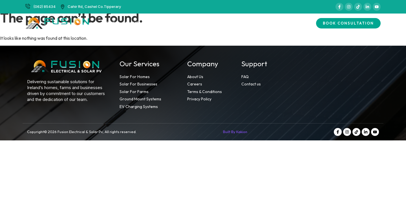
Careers (245, 23)
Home (109, 23)
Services (162, 23)
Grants (219, 23)
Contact (293, 23)
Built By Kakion (235, 131)
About (132, 23)
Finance (192, 23)
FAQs (269, 23)
